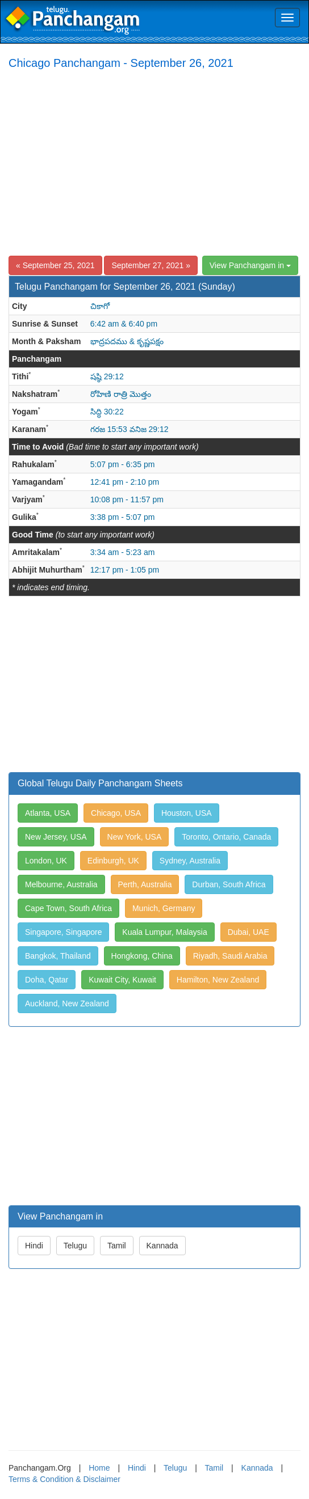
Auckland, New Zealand (67, 1003)
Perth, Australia (145, 884)
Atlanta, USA (47, 813)
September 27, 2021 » (150, 265)
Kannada (162, 1245)
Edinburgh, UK (113, 860)
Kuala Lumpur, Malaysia (164, 932)
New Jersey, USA (56, 836)
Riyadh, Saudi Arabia (230, 955)
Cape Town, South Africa (68, 908)
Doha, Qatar (46, 979)
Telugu (75, 1245)
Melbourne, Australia (61, 884)
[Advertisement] (154, 162)
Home (99, 1467)
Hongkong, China (142, 955)
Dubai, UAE (248, 932)
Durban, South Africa (228, 884)
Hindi (34, 1245)
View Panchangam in (250, 265)
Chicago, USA (116, 813)
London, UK (46, 860)
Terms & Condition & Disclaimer (64, 1479)
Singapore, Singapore (63, 932)
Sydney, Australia (190, 860)
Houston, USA (186, 813)
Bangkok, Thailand (58, 955)
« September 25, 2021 (55, 265)
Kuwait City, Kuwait (122, 979)
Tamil (116, 1245)
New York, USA (134, 836)
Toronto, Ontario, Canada (226, 836)
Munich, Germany (163, 908)
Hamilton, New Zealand (218, 979)
